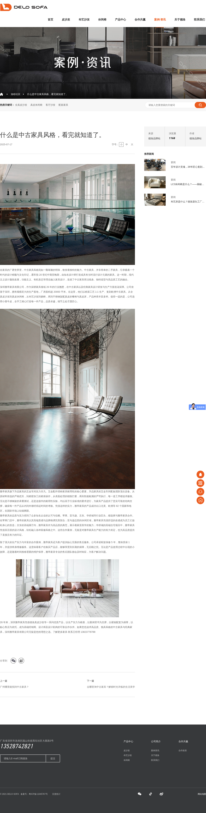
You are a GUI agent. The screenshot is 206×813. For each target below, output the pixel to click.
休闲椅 (102, 19)
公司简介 (156, 741)
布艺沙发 (84, 19)
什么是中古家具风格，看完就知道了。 (47, 94)
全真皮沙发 (21, 104)
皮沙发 (66, 19)
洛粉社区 (15, 94)
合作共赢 (140, 19)
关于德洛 (179, 19)
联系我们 (199, 19)
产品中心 (120, 19)
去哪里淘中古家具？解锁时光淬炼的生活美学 (111, 686)
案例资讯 (155, 750)
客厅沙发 (50, 104)
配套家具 (63, 104)
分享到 (3, 660)
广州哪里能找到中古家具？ (14, 686)
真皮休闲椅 (36, 104)
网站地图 (202, 794)
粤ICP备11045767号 (38, 794)
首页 (50, 19)
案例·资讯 (160, 19)
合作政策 (183, 750)
